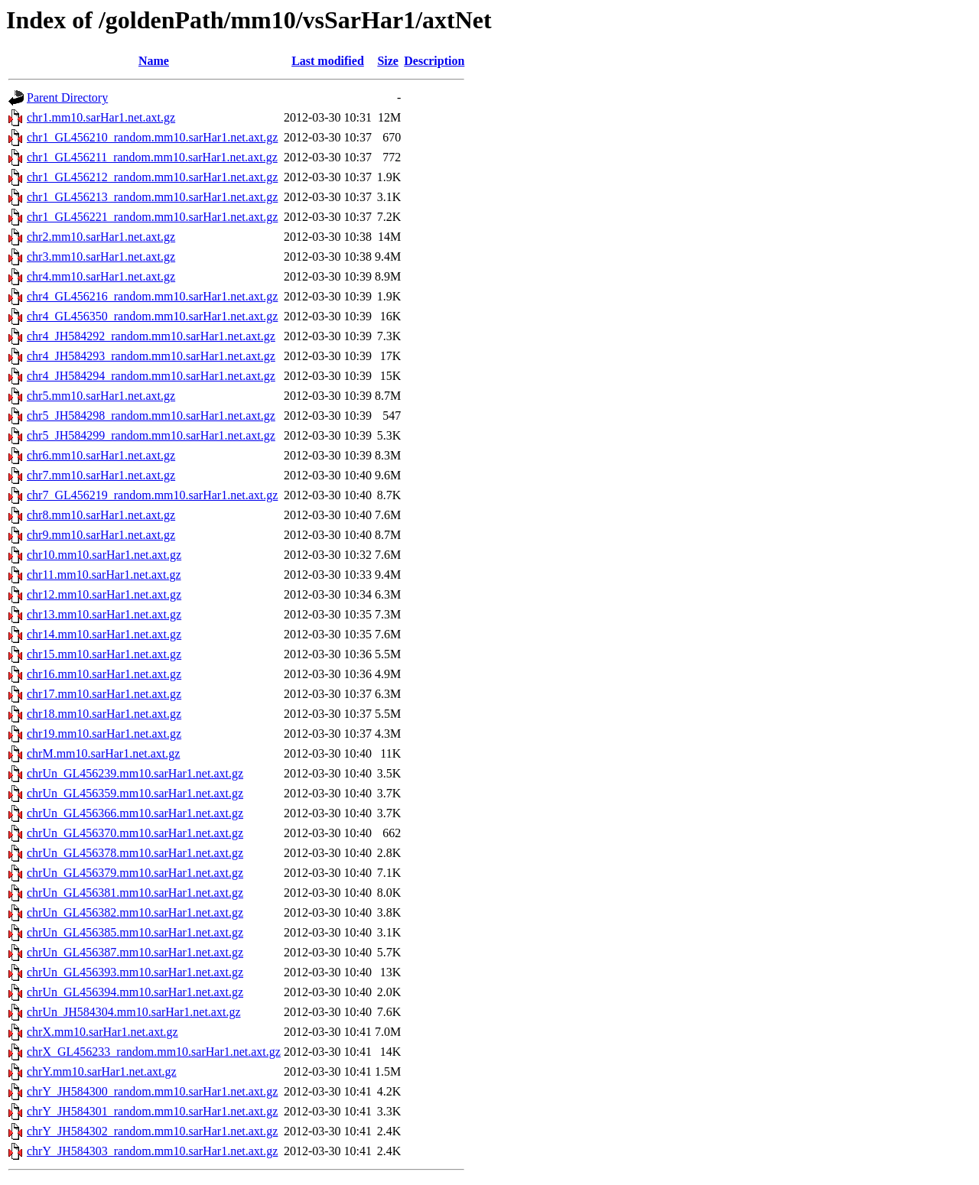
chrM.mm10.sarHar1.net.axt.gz (103, 753)
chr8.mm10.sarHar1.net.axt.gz (101, 514)
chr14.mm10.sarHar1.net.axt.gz (104, 634)
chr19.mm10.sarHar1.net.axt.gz (104, 733)
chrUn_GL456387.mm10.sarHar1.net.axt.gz (135, 952)
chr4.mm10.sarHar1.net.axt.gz (101, 276)
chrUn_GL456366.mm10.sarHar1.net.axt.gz (135, 813)
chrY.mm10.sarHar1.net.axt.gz (102, 1071)
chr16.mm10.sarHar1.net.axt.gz (104, 673)
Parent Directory (67, 97)
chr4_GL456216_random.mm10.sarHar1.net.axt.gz (152, 296)
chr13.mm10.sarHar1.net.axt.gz (104, 614)
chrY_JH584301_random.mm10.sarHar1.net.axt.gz (152, 1111)
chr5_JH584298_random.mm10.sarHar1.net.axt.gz (151, 415)
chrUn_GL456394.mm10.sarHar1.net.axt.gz (135, 991)
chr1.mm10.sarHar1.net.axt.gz (101, 117)
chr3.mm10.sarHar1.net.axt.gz (101, 256)
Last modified (327, 60)
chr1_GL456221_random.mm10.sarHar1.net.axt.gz (152, 216)
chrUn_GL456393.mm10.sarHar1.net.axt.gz (135, 972)
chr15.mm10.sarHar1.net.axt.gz (104, 654)
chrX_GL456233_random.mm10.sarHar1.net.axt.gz (154, 1051)
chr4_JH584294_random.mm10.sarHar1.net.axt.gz (151, 375)
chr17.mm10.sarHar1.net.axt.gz (104, 693)
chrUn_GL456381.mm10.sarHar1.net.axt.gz (135, 892)
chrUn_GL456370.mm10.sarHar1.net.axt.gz (135, 832)
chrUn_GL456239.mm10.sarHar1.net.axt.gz (135, 773)
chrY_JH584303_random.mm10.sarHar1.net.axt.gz (152, 1150)
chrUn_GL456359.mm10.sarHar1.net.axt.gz (135, 793)
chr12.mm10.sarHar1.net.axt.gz (104, 594)
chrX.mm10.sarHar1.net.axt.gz (102, 1031)
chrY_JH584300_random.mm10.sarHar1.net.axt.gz (152, 1091)
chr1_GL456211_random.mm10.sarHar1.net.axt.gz (152, 157)
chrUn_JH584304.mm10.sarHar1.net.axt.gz (134, 1011)
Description (434, 60)
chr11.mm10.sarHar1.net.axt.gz (104, 574)
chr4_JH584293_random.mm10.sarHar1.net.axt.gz (151, 355)
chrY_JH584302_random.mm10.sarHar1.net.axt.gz (152, 1131)
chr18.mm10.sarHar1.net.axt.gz (104, 713)
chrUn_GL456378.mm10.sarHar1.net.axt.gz (135, 852)
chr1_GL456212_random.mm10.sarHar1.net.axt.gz (152, 176)
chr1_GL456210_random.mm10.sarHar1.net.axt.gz (152, 137)
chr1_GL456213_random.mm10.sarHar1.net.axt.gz (152, 196)
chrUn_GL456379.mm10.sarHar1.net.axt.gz (135, 872)
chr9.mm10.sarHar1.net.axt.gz (101, 534)
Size (387, 60)
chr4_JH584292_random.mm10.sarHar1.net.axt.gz (151, 336)
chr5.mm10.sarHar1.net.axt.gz (101, 395)
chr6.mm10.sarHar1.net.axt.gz (101, 455)
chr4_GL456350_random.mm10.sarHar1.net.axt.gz (152, 316)
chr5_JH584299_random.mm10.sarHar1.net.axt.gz (151, 435)
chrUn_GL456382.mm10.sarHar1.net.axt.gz (135, 912)
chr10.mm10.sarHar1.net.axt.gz (104, 554)
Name (153, 60)
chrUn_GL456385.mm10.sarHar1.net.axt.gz (135, 932)
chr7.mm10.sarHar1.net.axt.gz (101, 475)
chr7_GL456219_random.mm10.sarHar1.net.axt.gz (152, 495)
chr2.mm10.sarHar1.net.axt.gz (101, 236)
